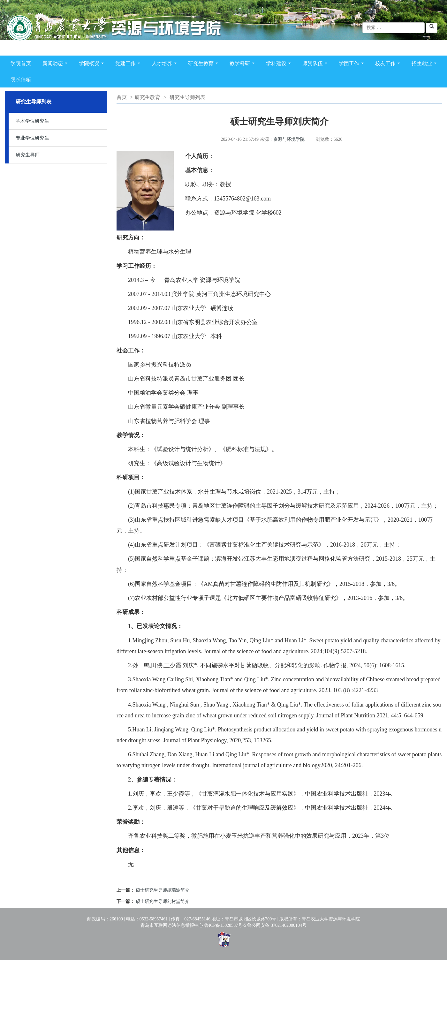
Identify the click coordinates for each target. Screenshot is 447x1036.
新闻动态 (56, 65)
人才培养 (165, 65)
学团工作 (352, 65)
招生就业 (425, 65)
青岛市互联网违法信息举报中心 (171, 925)
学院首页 (21, 63)
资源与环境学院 (289, 139)
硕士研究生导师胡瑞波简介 (162, 890)
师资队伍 (316, 65)
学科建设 (279, 65)
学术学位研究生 (32, 121)
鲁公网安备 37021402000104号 (277, 925)
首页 (122, 97)
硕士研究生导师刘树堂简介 (162, 901)
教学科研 (243, 65)
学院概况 (92, 65)
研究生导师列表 (187, 97)
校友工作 (389, 65)
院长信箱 (21, 79)
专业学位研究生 (32, 137)
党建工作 (129, 65)
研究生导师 (28, 154)
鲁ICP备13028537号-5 (225, 925)
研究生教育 (204, 65)
